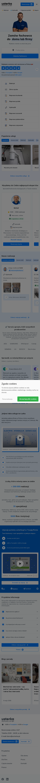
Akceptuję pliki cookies (28, 399)
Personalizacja (7, 399)
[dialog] (20, 391)
